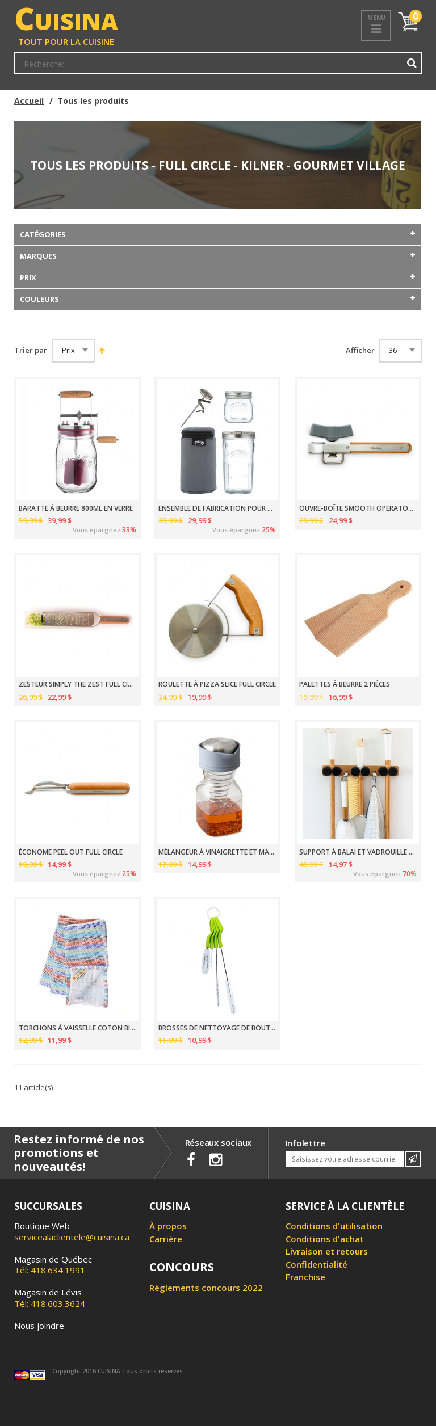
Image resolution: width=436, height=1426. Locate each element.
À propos (168, 1225)
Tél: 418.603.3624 (49, 1297)
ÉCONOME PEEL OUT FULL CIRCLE (71, 852)
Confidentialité (316, 1264)
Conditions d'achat (325, 1238)
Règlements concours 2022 (206, 1287)
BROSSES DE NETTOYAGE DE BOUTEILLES (217, 1028)
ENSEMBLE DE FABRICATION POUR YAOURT (217, 508)
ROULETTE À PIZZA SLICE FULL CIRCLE (217, 684)
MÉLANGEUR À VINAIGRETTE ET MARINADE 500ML (217, 852)
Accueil (29, 100)
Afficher (360, 350)
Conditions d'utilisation (334, 1225)
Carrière (165, 1238)
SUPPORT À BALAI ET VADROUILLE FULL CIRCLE (358, 852)
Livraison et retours (327, 1251)
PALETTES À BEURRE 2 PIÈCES (344, 684)
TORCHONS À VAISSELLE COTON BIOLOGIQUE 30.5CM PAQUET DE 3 (77, 1028)
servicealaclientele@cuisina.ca (71, 1237)
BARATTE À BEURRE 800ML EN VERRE (76, 508)
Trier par (30, 350)
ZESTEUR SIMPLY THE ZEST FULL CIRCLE (77, 684)
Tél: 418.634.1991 (53, 1264)
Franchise (305, 1276)
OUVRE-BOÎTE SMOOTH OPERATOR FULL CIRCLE (358, 508)
